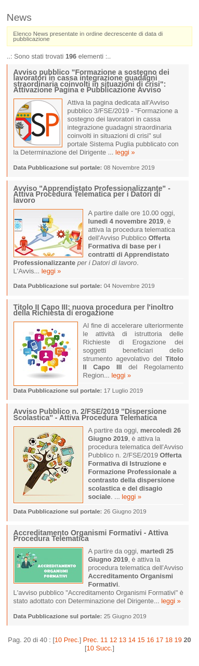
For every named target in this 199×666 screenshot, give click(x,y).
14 (132, 640)
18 (169, 640)
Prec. (91, 640)
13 (122, 640)
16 (150, 640)
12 (113, 640)
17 (159, 640)
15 (140, 640)
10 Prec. (67, 640)
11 (104, 640)
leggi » (125, 152)
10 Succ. (100, 648)
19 (178, 640)
